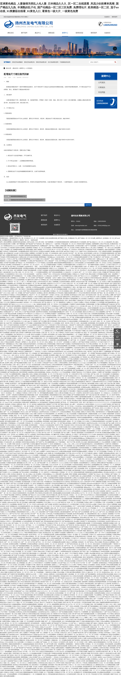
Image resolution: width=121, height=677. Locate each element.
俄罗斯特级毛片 (101, 412)
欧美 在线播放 (10, 427)
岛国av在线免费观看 (111, 285)
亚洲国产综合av (102, 646)
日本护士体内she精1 (81, 285)
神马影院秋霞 (35, 623)
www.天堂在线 (36, 340)
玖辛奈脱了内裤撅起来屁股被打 (19, 585)
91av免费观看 (12, 330)
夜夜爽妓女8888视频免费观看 (97, 581)
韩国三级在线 (16, 444)
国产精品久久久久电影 (52, 308)
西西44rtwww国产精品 (98, 468)
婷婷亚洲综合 (76, 296)
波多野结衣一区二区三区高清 (64, 540)
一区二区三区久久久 (67, 580)
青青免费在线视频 (13, 413)
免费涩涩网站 (6, 621)
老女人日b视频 (5, 249)
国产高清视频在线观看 (78, 395)
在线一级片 (104, 489)
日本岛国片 (13, 568)
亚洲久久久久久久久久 (67, 555)
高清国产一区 (32, 485)
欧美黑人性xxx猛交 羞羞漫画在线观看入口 (88, 442)
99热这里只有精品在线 (60, 381)
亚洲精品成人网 (21, 666)
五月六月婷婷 (99, 410)
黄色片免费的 (74, 396)
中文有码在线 (112, 346)
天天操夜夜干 (78, 336)
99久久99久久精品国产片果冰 (34, 378)
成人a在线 (58, 255)
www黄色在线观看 (113, 495)
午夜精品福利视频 (113, 563)
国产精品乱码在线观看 (24, 368)
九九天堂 (6, 302)
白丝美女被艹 (92, 379)
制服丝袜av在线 (60, 259)
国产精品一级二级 (102, 293)
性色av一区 (71, 534)
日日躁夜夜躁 (41, 500)
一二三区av (70, 268)
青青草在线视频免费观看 (84, 417)
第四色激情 (36, 447)
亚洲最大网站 (10, 430)
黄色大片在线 (97, 272)
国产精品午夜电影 (103, 283)
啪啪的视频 (110, 413)
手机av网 (57, 664)
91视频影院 (100, 249)
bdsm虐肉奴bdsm (58, 481)
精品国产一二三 (109, 631)
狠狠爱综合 (62, 302)
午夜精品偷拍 (54, 472)
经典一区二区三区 (72, 313)
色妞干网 (9, 323)
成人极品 (40, 668)
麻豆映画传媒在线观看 (39, 519)
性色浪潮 (55, 417)
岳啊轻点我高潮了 (45, 415)
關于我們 (24, 33)
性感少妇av (115, 597)
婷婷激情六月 (111, 608)
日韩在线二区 (29, 423)
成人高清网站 (37, 474)
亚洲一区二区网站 (42, 478)
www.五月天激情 (10, 385)
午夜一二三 (33, 272)
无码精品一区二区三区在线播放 (41, 247)
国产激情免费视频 (13, 649)
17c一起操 (70, 336)
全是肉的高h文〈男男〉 (32, 266)
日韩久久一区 (72, 664)
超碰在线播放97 (83, 474)
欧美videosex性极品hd (26, 315)
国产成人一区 (23, 410)
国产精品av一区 (20, 262)
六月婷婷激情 (89, 457)
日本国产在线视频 (42, 270)
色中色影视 (89, 295)
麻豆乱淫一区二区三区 (80, 508)
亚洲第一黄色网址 (72, 329)
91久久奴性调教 (19, 642)
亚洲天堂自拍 (62, 321)
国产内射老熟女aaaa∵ (80, 308)
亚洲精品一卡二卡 (108, 464)
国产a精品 (94, 623)
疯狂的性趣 (49, 670)
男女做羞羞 (29, 447)
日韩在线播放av (23, 396)
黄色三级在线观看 (52, 476)
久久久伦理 (16, 349)
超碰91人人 (55, 564)
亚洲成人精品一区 (38, 655)
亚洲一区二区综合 (101, 262)
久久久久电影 (59, 398)
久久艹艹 (101, 289)
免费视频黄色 (75, 517)
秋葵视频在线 (113, 427)
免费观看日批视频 (101, 481)
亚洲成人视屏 (88, 502)
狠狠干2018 (83, 251)
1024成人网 (83, 306)
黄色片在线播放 (36, 334)
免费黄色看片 (87, 455)
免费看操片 (65, 419)
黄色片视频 (20, 287)
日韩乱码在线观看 (18, 549)
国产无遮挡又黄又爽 (93, 368)
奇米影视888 (32, 478)
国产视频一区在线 (32, 666)
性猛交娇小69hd (77, 408)
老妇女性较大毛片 (42, 325)
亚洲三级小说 (67, 602)
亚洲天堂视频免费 (93, 308)
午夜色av (55, 379)
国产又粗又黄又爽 (109, 383)
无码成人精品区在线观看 (98, 255)
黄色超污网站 (8, 653)
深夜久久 (72, 485)
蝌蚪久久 (99, 540)
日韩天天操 (64, 583)
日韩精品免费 (58, 298)
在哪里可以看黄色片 (28, 296)
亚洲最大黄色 (89, 598)
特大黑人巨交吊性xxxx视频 (88, 504)
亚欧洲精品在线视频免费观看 (35, 289)
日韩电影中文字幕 (71, 355)
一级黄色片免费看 (45, 623)
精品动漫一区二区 (24, 438)
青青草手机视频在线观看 (79, 451)
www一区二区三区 (93, 306)
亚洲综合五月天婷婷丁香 (48, 649)
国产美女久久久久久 (84, 276)
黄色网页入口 (62, 413)
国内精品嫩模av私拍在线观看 (106, 379)
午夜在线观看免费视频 (19, 508)
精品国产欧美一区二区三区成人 (65, 406)
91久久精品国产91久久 (13, 449)
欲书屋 (17, 400)
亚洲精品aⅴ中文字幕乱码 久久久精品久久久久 (65, 306)
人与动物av (27, 340)
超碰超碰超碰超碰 (49, 489)
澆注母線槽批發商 (53, 62)
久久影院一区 (111, 279)
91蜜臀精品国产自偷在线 (107, 304)
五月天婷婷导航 (112, 391)
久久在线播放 (56, 323)
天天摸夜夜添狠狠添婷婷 (61, 242)
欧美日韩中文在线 (88, 393)
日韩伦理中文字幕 (77, 374)
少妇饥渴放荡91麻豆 (61, 574)
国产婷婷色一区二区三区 (21, 572)
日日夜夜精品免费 (106, 544)
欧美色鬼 (111, 261)
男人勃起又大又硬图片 (45, 361)
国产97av (67, 546)
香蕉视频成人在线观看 (42, 355)
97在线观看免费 (73, 447)
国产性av (77, 580)
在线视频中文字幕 (99, 330)
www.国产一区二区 (51, 627)
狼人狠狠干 (7, 483)
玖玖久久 (113, 396)
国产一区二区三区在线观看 (98, 364)
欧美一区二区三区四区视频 (33, 408)
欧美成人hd (110, 387)
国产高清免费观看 (70, 368)
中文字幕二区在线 (112, 642)
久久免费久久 (74, 342)
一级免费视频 (8, 651)
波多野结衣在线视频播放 (55, 470)
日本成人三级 (59, 295)
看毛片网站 (15, 638)
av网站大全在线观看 (111, 466)
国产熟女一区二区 (50, 289)
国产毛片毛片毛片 (15, 513)
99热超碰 (85, 279)
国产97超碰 (48, 504)
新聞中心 (65, 33)
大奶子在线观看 (60, 468)
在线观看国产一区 (96, 276)
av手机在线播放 (100, 419)
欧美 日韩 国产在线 (49, 349)
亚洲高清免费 (18, 576)
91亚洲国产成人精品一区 (43, 253)
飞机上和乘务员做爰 (83, 646)
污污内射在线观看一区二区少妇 (32, 346)
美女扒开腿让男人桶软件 (50, 461)
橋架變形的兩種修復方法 (18, 196)
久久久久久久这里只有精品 (103, 404)
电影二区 (40, 381)
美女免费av (55, 555)
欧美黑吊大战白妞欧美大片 (48, 336)
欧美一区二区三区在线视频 (74, 312)
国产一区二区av (100, 532)
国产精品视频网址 (90, 574)
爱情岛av (13, 287)
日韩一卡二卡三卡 (5, 321)
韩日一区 (99, 578)
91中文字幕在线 (63, 614)
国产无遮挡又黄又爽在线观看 (96, 547)
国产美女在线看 (24, 472)
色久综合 (37, 497)
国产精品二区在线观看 (17, 266)
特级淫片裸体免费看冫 (9, 666)
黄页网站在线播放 (28, 268)
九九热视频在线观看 (35, 653)
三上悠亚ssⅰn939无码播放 (66, 285)
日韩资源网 (106, 674)
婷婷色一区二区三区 (67, 257)
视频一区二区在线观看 (82, 534)
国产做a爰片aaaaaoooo (65, 578)
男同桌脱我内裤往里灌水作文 (53, 521)
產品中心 (38, 33)
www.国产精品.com (63, 563)
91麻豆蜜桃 (46, 291)
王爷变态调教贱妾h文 (22, 295)
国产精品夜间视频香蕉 (42, 268)
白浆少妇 (96, 253)
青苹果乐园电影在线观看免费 (63, 478)
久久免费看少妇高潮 (96, 447)
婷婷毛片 (47, 472)
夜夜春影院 (36, 538)
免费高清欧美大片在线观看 (78, 242)
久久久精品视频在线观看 (100, 376)
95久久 (112, 245)
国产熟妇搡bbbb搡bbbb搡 (26, 383)
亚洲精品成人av (71, 278)
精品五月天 (5, 504)
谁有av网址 (83, 517)
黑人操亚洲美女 (26, 449)
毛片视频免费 (8, 353)
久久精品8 (84, 491)
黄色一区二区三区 (24, 272)
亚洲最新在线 (107, 517)
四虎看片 (6, 359)
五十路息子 (42, 410)
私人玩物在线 (98, 319)
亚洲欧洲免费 (88, 327)
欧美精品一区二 (11, 393)
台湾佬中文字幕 (71, 597)
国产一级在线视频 (44, 419)
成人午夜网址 (68, 629)
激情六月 (110, 349)
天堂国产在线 (84, 274)
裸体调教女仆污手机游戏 (56, 293)
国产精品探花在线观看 (60, 646)
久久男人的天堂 (59, 651)
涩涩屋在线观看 (11, 340)
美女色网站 (21, 564)
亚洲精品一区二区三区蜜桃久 (75, 327)
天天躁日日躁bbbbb (14, 325)
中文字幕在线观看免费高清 (76, 429)
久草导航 (57, 632)
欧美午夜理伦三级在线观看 (40, 578)
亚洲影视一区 (62, 268)
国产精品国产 (40, 278)
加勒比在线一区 (14, 438)
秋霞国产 (54, 313)
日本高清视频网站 (60, 459)
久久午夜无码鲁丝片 (37, 563)
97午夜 (25, 651)
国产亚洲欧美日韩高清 (100, 666)
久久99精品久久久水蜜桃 (32, 642)
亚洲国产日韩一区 (82, 366)
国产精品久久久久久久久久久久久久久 (20, 304)
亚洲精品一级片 (36, 449)
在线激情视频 (37, 323)
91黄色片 (103, 264)
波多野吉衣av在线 (92, 423)
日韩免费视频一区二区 (95, 281)
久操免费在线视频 (25, 400)
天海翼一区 (20, 340)
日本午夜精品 (95, 425)
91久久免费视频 (21, 385)
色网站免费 (67, 330)
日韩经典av (51, 351)
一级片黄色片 (22, 289)
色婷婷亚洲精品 (82, 466)
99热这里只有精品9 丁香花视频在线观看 (60, 498)
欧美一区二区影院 (22, 487)
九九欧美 (75, 272)
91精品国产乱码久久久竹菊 (33, 432)
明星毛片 (89, 381)
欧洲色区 (11, 572)
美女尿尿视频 (91, 430)
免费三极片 (107, 589)
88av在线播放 (26, 429)
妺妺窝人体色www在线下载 (79, 281)
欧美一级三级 (98, 295)
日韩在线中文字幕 (54, 325)
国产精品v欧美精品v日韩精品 (75, 315)
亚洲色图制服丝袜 (25, 349)
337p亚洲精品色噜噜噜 (91, 389)
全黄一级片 (82, 402)
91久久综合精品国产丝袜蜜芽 (98, 500)
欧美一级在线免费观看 (42, 395)
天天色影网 (23, 359)
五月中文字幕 (12, 615)
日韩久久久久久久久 (18, 379)
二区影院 (87, 364)
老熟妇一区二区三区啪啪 (74, 421)
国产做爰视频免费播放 (23, 546)
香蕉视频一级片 (45, 538)
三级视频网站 (108, 436)
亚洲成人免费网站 (29, 253)
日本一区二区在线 (69, 247)
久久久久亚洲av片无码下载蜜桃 (68, 463)
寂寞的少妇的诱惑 (86, 259)
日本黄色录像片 (80, 245)
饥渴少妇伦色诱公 (32, 391)
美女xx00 (2, 674)
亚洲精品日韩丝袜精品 (35, 285)
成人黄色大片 (80, 634)
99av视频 (92, 553)
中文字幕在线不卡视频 (79, 330)
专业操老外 (63, 527)
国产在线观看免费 (26, 498)
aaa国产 (40, 666)
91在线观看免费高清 (107, 359)
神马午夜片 (108, 419)
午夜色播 (36, 517)
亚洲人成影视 (23, 638)
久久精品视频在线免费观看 (29, 381)
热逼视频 (67, 396)
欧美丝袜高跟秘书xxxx (52, 366)
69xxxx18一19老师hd (75, 393)
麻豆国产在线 (14, 332)
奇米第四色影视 (102, 270)
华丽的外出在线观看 (52, 391)
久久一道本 (11, 355)
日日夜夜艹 (39, 327)
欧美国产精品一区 (25, 353)
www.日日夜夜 (41, 495)
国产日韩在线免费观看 (56, 272)
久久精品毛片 (67, 272)
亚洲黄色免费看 (53, 338)
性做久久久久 (75, 251)
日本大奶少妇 (50, 593)
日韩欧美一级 (5, 491)
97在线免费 (20, 423)
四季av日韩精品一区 (92, 636)
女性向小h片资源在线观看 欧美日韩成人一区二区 (50, 597)
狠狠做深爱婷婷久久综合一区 (97, 663)
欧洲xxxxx (43, 370)
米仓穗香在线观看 (56, 419)
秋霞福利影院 (104, 478)
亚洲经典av (105, 336)
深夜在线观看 (57, 606)
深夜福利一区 (82, 542)
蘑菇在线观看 (112, 646)
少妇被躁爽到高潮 (23, 251)
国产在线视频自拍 (17, 276)
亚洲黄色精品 (103, 563)
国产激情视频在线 (104, 389)
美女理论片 (84, 268)
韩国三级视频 (38, 249)
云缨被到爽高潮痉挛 (12, 255)
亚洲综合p (19, 612)
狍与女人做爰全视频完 (112, 459)
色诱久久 (89, 648)
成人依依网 (13, 368)
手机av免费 (10, 376)
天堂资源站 (103, 261)
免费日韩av (30, 608)
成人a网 (90, 357)
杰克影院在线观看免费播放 (57, 270)
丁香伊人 (114, 632)
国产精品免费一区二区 (44, 463)
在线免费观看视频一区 (63, 340)
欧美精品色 (55, 253)
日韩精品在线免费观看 (73, 387)
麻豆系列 (67, 251)
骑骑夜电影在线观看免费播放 (94, 472)
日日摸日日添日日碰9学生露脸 (85, 600)
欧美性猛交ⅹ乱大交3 (77, 481)
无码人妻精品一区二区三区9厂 (54, 342)
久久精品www (48, 276)
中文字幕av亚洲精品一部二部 (95, 344)
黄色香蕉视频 (29, 595)
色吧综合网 (80, 325)
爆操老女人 (90, 530)
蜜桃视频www (10, 344)
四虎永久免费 (54, 387)
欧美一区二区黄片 (7, 308)
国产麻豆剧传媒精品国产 (44, 659)
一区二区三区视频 (106, 429)
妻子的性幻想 (114, 287)
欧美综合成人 (65, 325)
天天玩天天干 (47, 306)
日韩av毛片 (63, 632)
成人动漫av (89, 330)
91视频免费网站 (104, 287)
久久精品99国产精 (88, 427)
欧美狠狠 (35, 257)
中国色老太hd (64, 585)
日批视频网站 (69, 347)
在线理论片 (94, 329)
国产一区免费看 (16, 298)
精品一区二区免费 (85, 291)
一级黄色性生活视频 (50, 572)
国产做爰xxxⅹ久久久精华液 (102, 485)
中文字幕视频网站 (102, 363)
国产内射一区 (75, 340)
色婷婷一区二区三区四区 (76, 642)
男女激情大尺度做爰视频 (70, 298)
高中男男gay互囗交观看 (66, 261)
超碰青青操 (36, 427)
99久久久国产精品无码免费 (108, 306)
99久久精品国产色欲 (115, 559)
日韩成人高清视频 (90, 302)
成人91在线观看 (72, 413)
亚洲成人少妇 (38, 315)
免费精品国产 (44, 245)
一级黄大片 (77, 627)
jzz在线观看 (62, 329)
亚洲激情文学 (78, 672)
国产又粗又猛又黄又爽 (93, 395)
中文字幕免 (110, 614)
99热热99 (27, 625)
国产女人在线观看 (30, 434)
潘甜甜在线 (101, 332)
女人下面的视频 (60, 442)
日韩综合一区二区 (13, 281)
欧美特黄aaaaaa (23, 568)
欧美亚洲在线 (79, 351)
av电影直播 (63, 245)
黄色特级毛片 (48, 417)
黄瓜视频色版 (80, 497)
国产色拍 (111, 406)
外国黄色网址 (33, 570)
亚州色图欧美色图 (98, 315)
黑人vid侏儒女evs (109, 315)
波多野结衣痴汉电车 (102, 651)
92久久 (42, 366)
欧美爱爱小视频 (54, 355)
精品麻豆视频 (40, 559)
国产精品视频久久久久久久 (112, 463)
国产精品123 (32, 495)
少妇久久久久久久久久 (80, 540)
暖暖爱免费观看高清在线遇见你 (109, 602)
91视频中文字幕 (116, 442)
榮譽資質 (51, 33)
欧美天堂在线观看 (106, 498)
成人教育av (32, 396)
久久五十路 (107, 310)
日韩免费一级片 (91, 536)
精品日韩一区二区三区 (38, 619)
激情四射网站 (73, 583)
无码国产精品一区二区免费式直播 (57, 427)
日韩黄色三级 (54, 329)
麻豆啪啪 (43, 283)
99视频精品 (84, 625)
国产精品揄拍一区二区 (75, 279)
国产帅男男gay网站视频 (110, 338)
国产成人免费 (110, 423)
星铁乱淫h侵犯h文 (37, 276)
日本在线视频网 (64, 304)
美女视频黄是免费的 (112, 308)
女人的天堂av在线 (56, 430)
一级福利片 (105, 570)
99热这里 (18, 342)
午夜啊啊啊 (18, 317)
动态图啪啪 (13, 504)
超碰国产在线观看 (48, 346)
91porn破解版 (115, 430)
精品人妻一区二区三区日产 (59, 508)
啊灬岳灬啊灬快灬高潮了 (61, 553)
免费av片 (83, 412)
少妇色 (58, 257)
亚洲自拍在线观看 (26, 298)
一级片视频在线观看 (93, 264)
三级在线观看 (35, 336)
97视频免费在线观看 (112, 412)
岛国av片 (42, 627)
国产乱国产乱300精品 (18, 555)
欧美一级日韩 (65, 323)
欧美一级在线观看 (82, 323)
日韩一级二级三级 (54, 631)
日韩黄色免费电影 (32, 544)
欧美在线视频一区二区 (109, 366)
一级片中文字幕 (70, 442)
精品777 (78, 621)
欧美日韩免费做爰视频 (100, 529)
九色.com (52, 464)
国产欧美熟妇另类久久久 (73, 376)
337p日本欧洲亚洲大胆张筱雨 (58, 279)
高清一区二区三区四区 (35, 363)
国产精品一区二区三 (17, 646)
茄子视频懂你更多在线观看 (82, 519)
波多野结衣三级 (8, 300)
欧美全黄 (44, 340)
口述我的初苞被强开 (70, 417)
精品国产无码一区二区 (24, 504)
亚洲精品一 (98, 347)
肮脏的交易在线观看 (104, 440)
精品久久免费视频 (72, 542)
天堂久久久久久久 (37, 349)
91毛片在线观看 (100, 491)
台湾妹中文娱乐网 (82, 385)
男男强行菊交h (47, 323)
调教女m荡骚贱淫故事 (51, 610)
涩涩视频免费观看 (49, 327)
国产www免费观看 (66, 370)
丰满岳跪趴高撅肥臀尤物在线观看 (74, 598)
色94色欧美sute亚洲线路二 (71, 319)
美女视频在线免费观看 (104, 672)
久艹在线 (99, 517)
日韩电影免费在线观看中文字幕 (83, 257)
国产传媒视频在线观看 (88, 614)
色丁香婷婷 (94, 283)
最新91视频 (12, 559)
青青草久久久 (25, 329)
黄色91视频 (72, 300)
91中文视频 (55, 557)
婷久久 (70, 632)
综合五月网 (88, 315)
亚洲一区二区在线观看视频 (75, 487)
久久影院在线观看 (47, 608)
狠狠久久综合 (62, 278)
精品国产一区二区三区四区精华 (52, 568)
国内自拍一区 (8, 508)
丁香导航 (76, 529)
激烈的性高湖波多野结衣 (32, 245)
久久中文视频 (35, 259)
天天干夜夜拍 (41, 262)
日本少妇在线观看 (28, 274)
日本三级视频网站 (40, 593)
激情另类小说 (50, 357)
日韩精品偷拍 (27, 538)
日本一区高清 (67, 400)
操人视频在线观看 (77, 266)
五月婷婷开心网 (74, 585)
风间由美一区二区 (105, 395)
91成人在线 (66, 283)
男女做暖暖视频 (50, 442)
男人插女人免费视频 (97, 247)
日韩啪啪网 (3, 372)
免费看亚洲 (70, 532)
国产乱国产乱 (40, 442)
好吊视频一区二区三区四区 (27, 278)
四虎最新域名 (62, 313)
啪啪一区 (112, 661)
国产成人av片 (94, 512)
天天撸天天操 (43, 470)
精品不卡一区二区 (34, 295)
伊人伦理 (111, 478)
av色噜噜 (68, 385)
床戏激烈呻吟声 (68, 364)
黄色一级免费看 (113, 274)
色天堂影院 (114, 589)
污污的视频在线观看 (106, 425)
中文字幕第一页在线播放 (8, 612)
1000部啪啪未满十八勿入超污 (87, 321)
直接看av (71, 625)
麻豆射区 (105, 278)
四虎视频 (51, 478)
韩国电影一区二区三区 (30, 576)
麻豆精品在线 (101, 370)
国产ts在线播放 (4, 464)
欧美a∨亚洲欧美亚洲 (65, 408)
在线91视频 (53, 421)
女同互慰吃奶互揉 (5, 604)
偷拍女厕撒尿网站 (68, 334)
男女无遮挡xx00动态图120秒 (43, 493)
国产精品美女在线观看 (68, 570)
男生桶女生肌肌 (32, 281)
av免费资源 (30, 446)
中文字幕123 (21, 408)
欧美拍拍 (41, 544)
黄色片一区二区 (52, 359)
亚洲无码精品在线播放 (43, 434)
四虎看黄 (70, 529)
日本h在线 (55, 429)
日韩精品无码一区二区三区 (37, 357)
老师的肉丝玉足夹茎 (103, 434)
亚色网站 (112, 434)
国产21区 (78, 268)
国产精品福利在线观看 (25, 610)
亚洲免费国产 (37, 466)
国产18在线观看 (79, 468)
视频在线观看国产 (47, 466)
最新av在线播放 (29, 453)
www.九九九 (40, 591)
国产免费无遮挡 (86, 480)
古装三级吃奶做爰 (100, 527)
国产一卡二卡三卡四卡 (85, 272)
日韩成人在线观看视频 (107, 610)
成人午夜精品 (60, 332)
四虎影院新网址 (100, 497)
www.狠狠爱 (32, 325)
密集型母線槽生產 (41, 62)
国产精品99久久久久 (62, 625)
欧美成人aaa (100, 553)
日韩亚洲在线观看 (31, 555)
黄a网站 (53, 251)
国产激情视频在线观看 (101, 406)
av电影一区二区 (81, 368)
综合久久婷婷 (10, 317)
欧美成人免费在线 (37, 589)
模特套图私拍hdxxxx (27, 634)
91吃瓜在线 (78, 425)
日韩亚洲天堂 (92, 540)
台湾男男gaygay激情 (103, 245)
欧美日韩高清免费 (46, 547)
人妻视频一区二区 (47, 632)
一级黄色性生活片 (43, 576)
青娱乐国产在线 (70, 663)
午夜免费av (112, 376)
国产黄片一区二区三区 (113, 312)
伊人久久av (61, 666)
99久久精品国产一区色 (47, 259)
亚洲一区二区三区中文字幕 (112, 344)
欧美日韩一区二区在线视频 (108, 368)
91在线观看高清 (10, 274)
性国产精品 (26, 291)
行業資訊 (29, 68)
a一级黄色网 (52, 340)
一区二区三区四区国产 (105, 636)
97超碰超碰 (83, 585)
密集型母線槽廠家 (17, 62)
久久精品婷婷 (108, 242)
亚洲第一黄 (116, 349)
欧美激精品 (79, 570)
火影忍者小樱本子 (98, 351)
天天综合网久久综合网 (75, 289)
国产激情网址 (89, 485)
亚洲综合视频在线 (109, 457)
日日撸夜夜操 (115, 374)
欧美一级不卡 (109, 547)
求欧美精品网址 (78, 364)
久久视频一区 (8, 406)
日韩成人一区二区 (74, 495)
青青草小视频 (31, 566)
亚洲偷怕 (114, 525)
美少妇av (102, 308)
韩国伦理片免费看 (24, 476)
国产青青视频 (36, 587)
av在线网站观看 (91, 363)
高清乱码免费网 (68, 361)
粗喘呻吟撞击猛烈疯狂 (20, 242)
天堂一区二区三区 (5, 417)
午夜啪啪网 (80, 389)
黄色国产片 (73, 325)
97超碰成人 (78, 500)
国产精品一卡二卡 (72, 459)
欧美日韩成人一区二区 (36, 534)
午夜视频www (51, 257)
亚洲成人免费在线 (22, 330)
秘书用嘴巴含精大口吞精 (69, 276)
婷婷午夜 (63, 497)
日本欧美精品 (101, 521)
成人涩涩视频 (18, 283)
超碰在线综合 (54, 408)
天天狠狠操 (114, 417)
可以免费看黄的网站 (15, 374)
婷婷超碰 (48, 278)
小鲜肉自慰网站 (17, 346)
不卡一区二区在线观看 (62, 389)
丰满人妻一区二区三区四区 (111, 319)
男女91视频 (98, 542)
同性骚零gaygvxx (17, 578)
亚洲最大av (16, 353)
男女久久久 (5, 513)
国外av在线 (30, 242)
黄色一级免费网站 (59, 644)
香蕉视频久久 (31, 327)
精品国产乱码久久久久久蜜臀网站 (65, 661)
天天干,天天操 (113, 549)
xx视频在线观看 (93, 413)
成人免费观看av (50, 515)
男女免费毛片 (33, 361)
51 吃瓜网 (88, 370)
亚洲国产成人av (38, 657)
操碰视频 (69, 446)
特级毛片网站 (91, 412)
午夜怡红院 (62, 487)
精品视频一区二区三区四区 (24, 427)
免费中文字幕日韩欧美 (66, 308)
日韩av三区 (92, 534)
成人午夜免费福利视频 (58, 453)
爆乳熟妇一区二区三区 (90, 334)
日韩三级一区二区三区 (48, 332)
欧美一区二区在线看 (31, 300)
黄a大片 (61, 417)
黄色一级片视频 (78, 287)
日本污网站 (47, 502)
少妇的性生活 (40, 398)
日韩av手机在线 (104, 244)
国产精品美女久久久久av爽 (22, 334)
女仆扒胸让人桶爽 (108, 295)
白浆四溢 (67, 481)
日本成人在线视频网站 (114, 262)
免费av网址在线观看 (25, 519)
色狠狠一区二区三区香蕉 (67, 378)
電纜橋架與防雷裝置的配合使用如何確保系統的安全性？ (27, 200)
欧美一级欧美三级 (58, 546)
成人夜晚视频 (110, 512)
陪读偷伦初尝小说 (36, 291)
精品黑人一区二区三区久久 (54, 400)
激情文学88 (26, 317)
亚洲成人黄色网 (80, 247)
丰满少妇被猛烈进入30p (38, 317)
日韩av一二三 (61, 315)
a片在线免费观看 (90, 262)
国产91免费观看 (5, 332)
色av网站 (77, 521)
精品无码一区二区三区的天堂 (75, 489)
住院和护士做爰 (22, 366)
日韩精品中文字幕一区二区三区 (56, 523)
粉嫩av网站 (25, 374)
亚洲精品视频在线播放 (98, 300)
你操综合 (53, 310)
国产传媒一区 (57, 447)
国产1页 (62, 376)
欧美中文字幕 (59, 425)
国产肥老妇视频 (28, 249)
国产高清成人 (106, 257)
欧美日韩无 (87, 464)
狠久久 (88, 247)
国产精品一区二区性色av (69, 249)
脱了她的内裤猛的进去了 (45, 353)
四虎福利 (8, 404)
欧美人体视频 (34, 374)
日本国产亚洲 (22, 557)
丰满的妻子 (83, 340)
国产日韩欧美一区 (70, 634)
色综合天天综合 (17, 651)
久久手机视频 (28, 323)
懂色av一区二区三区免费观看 (99, 266)
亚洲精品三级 (45, 279)
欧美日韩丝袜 (57, 547)
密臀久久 (7, 298)
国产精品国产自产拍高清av (34, 244)
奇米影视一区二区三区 (72, 270)
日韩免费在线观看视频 (98, 313)
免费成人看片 (31, 430)
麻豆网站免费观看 (75, 572)
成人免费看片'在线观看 (59, 532)
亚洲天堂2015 (34, 251)
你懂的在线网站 (33, 663)
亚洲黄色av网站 (86, 387)
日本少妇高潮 (9, 642)
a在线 (93, 519)
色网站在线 (22, 257)
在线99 (43, 295)
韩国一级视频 (92, 549)
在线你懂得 (42, 512)
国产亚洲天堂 (70, 525)
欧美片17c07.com (51, 500)
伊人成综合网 (28, 466)
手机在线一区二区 (49, 468)
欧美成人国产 (105, 506)
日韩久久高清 (67, 430)
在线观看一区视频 (7, 415)
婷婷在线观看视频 (39, 372)
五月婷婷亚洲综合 (13, 285)
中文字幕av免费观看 (88, 349)
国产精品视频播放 (78, 370)
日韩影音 (24, 310)
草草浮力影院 (60, 663)
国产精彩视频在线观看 (14, 296)
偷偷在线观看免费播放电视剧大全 (64, 262)
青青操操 (114, 323)
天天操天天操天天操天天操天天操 (43, 298)
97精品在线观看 (9, 342)
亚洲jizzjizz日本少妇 (40, 634)
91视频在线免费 (82, 413)
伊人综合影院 (83, 298)
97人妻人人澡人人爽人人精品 (112, 604)
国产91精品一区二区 (114, 353)
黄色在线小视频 (85, 653)
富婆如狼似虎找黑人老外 (60, 300)
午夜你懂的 (3, 557)
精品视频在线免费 (86, 376)
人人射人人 (22, 281)
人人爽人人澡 (34, 512)
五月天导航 (86, 374)
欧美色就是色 (92, 521)
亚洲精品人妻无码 (42, 293)
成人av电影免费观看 (79, 446)
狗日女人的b (24, 412)
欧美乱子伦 (3, 330)
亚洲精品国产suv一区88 (11, 312)
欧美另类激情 (88, 253)
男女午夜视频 (113, 268)
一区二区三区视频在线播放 (48, 264)
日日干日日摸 (40, 308)
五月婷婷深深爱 (73, 461)
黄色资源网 (42, 391)
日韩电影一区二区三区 (66, 472)
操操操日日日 (49, 330)
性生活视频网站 (101, 312)
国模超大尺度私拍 (22, 393)
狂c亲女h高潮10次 (91, 446)
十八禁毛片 (50, 553)
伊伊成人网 (91, 491)
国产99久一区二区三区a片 (31, 264)
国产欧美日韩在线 (72, 544)
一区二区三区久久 (106, 627)
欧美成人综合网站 (6, 264)
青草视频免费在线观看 (16, 268)
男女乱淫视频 (76, 412)
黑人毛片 (62, 355)
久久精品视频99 (51, 634)
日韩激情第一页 (111, 580)
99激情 (96, 619)
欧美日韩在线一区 (20, 430)
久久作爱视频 (100, 302)
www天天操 (79, 455)
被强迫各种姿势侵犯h (29, 344)
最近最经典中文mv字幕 (11, 272)
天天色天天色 (10, 447)
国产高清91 (10, 655)
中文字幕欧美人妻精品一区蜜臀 (92, 372)
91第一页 (87, 266)
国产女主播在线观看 (81, 379)
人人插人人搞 (97, 570)
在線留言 (107, 17)
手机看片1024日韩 (6, 346)
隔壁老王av (11, 446)
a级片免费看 (65, 485)
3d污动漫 (29, 257)
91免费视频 (55, 415)
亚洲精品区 (83, 566)
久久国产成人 (73, 623)
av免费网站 (7, 536)
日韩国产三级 (47, 274)
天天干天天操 (47, 249)
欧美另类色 (31, 330)
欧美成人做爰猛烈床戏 (39, 404)
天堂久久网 (110, 255)
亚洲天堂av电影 (7, 364)
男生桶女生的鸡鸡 (109, 472)
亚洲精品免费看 (112, 483)
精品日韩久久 (46, 449)
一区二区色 (23, 649)
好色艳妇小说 (58, 595)
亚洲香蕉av (91, 340)
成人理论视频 (63, 429)
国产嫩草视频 (55, 376)
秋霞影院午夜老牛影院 (28, 308)
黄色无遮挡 (96, 544)
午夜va (21, 583)
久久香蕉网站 (97, 502)
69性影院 (106, 268)
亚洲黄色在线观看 (57, 653)
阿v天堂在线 (64, 495)
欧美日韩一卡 (116, 470)
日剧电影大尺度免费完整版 (96, 285)
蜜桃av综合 (87, 487)
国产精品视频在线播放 (21, 363)
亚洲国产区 (67, 266)
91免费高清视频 (19, 300)
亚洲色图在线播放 (66, 274)
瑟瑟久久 (102, 653)
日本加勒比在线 (86, 255)
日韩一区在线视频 (107, 502)
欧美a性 (77, 625)
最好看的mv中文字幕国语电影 (39, 585)
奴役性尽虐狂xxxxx (52, 451)
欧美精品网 (96, 489)
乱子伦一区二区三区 (87, 493)
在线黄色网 (101, 617)
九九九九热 (18, 291)
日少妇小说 (82, 436)
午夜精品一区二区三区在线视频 (97, 451)
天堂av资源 (100, 466)
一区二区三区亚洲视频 (11, 534)
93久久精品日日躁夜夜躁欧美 (76, 381)
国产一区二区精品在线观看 (53, 621)
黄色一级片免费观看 (47, 242)
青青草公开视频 (38, 672)
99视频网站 (9, 283)
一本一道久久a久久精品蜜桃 (112, 247)
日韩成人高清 (101, 504)
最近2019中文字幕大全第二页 (96, 415)
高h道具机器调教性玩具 (59, 483)
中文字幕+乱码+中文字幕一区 (62, 374)
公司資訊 (101, 82)
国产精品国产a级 (38, 521)
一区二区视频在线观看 (65, 640)
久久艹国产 (65, 606)
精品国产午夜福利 (61, 529)
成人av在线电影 (69, 351)
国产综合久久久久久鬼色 (8, 546)
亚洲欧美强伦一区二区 (38, 319)
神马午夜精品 (111, 481)
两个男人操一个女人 (103, 625)
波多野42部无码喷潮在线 (46, 459)
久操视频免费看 (91, 629)
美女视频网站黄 (16, 429)
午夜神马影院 (16, 457)
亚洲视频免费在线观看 (59, 542)
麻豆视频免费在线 (110, 302)
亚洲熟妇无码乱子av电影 (96, 361)
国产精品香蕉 (47, 657)
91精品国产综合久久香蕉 (72, 259)
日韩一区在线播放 (53, 383)
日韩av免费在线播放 (112, 564)
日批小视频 (108, 330)
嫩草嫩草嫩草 (48, 629)
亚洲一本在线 (31, 559)
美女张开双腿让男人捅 (46, 266)
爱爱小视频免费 (50, 398)
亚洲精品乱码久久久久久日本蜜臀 (14, 245)
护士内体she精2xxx (11, 425)
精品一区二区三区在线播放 (25, 602)
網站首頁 (11, 33)
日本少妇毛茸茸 (59, 347)
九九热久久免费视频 (12, 261)
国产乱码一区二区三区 (92, 478)
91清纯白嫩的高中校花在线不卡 (39, 444)
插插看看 (29, 247)
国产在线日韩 (110, 497)
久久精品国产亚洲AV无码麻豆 (17, 247)
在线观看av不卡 (26, 627)
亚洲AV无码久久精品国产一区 (81, 353)
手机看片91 (31, 359)
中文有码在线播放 (96, 523)
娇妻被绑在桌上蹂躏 (16, 347)
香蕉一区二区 (27, 404)
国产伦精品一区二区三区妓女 (95, 398)
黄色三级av (96, 602)
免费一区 (87, 283)
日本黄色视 (49, 410)
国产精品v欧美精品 (66, 423)
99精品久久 (76, 274)
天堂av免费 (109, 313)
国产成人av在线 (83, 589)
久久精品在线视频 (72, 321)
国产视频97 (17, 310)
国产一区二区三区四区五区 (12, 542)
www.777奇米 (20, 595)
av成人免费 (33, 413)
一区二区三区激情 (76, 349)
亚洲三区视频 (67, 395)
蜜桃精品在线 (100, 664)
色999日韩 (81, 249)
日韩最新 (35, 353)
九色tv (30, 657)
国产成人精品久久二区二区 (95, 242)
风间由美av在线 (92, 251)
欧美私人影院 (75, 587)
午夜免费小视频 (12, 351)
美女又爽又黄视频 (6, 338)
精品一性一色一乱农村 (104, 321)
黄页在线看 (48, 559)
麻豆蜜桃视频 (77, 470)
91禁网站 (48, 313)
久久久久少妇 (113, 355)
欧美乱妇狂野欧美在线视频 (105, 574)
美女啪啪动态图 (49, 595)
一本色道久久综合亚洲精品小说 (87, 461)
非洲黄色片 (91, 298)
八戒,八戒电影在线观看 (105, 251)
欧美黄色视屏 (62, 421)
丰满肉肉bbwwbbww (48, 255)
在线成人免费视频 (33, 415)
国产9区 (64, 440)
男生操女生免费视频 (109, 542)
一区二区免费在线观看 (17, 466)
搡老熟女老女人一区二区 (80, 361)
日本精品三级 (80, 485)
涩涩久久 (9, 521)
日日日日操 (102, 423)
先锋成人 (48, 372)
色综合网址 (71, 310)
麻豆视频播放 (88, 489)
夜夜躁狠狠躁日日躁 (56, 395)
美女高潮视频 (92, 270)
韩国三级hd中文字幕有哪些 (67, 391)
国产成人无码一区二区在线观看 (100, 374)
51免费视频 (62, 415)
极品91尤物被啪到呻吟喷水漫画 (93, 631)
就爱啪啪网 (95, 244)
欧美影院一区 (113, 293)
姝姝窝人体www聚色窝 (8, 589)
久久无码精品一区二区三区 (83, 608)
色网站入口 (70, 302)
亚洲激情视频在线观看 (21, 357)
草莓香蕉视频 (51, 344)
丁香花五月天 (103, 391)
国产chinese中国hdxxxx (88, 495)
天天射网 (44, 334)
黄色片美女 (35, 400)
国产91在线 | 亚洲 (111, 291)
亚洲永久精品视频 (19, 500)
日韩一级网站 (89, 642)
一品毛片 (54, 278)
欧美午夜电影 (37, 332)
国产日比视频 (43, 321)
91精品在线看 (84, 359)
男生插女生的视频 (70, 561)
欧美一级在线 (87, 287)
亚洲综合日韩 (72, 646)
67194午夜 (65, 255)
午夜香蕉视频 (34, 470)
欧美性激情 (17, 308)
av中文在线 (46, 423)
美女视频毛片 (36, 457)
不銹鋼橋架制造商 (65, 62)
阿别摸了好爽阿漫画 (25, 332)
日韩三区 (73, 323)
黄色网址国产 (70, 468)
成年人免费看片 (41, 451)
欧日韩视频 (72, 346)
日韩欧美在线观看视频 (74, 449)
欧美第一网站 (116, 476)
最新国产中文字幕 (51, 404)
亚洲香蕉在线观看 (104, 329)
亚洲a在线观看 (105, 551)
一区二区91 (31, 651)
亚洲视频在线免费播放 (38, 368)
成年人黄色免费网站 (6, 242)
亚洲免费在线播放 (89, 410)
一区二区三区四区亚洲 (17, 464)
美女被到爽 (80, 619)
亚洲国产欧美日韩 (78, 632)
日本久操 (107, 361)
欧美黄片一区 (28, 302)
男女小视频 (19, 344)
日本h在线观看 (79, 262)
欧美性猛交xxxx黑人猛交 (77, 295)
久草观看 (95, 417)
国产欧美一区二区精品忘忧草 (69, 402)
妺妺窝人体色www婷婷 (69, 549)
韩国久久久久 (53, 268)
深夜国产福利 (105, 396)
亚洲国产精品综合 (76, 372)
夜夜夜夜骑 (80, 432)
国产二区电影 (50, 295)
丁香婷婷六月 (116, 544)
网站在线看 (70, 245)
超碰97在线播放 (84, 668)
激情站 (100, 657)
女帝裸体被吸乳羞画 (69, 264)
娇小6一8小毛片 (57, 249)
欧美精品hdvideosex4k (17, 378)
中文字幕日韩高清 (94, 359)
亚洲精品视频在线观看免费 (83, 317)
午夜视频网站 (9, 334)
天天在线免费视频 (19, 279)
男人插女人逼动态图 (45, 429)
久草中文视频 (55, 378)
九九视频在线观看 (44, 440)
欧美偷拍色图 (36, 364)
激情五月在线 (116, 517)
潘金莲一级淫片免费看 (63, 349)
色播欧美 (66, 595)
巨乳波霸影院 (76, 491)
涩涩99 (68, 517)
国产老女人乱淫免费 (17, 483)
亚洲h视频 (46, 421)
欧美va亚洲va (75, 493)
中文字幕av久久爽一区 (87, 655)
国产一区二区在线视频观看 (12, 412)
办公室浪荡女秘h (5, 619)
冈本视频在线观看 (62, 289)
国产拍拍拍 (35, 627)
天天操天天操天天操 (84, 313)
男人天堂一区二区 (31, 463)
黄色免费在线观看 (93, 568)
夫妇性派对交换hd (79, 347)
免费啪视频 (107, 351)
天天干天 (40, 529)
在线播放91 (88, 325)
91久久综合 (7, 293)
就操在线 (118, 529)
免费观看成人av (34, 402)
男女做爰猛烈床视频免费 (45, 300)
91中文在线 (34, 429)
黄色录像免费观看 (97, 325)
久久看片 (98, 430)
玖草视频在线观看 (102, 274)
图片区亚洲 (59, 251)
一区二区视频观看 (37, 674)
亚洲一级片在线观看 (110, 638)
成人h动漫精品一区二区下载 (31, 283)
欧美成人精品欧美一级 (66, 338)
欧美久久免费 (106, 281)
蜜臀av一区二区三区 (103, 585)
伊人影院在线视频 (26, 655)
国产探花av (90, 542)
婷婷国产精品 (36, 600)
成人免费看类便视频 (16, 249)
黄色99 (114, 519)
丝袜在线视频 (56, 583)
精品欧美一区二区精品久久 (103, 393)
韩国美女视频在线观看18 (111, 553)
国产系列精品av (97, 338)
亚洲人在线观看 (101, 296)
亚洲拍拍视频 (90, 304)
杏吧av (15, 547)
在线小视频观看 (98, 457)
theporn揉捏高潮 (26, 581)
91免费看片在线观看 (11, 455)
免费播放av (62, 383)
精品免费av (45, 408)
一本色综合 (37, 351)
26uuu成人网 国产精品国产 (48, 536)
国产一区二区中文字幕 (87, 319)
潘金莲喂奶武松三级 (93, 513)
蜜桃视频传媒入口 (110, 398)
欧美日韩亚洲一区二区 (88, 510)
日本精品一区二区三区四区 (17, 527)
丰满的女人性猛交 (9, 672)
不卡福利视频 (39, 453)
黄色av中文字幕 (110, 300)
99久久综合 (19, 274)
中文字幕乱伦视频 (31, 500)
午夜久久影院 (10, 400)
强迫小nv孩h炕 (89, 419)
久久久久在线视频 (13, 472)
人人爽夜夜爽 (34, 329)
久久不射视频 (8, 349)
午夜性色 (48, 638)
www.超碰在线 (13, 396)
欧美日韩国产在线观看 (16, 419)
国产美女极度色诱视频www (77, 438)
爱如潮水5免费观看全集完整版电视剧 (30, 255)
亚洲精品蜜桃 (45, 310)
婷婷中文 (37, 279)
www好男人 (116, 491)
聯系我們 (114, 17)
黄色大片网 (73, 419)
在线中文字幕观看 (100, 298)
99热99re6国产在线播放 (84, 244)
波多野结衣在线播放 (42, 312)
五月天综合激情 (8, 593)
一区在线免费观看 (11, 674)
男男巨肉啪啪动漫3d (12, 257)
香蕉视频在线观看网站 (109, 276)
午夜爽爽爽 (22, 261)
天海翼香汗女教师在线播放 (77, 304)
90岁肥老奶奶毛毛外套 (78, 344)
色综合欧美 (88, 338)
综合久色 (97, 519)
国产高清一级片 (85, 551)
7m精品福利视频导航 (68, 547)
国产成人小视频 (54, 245)
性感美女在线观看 (44, 251)
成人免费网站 (20, 434)
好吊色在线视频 (112, 581)
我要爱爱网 (64, 357)
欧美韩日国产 (106, 430)
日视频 (104, 272)
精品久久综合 (108, 289)
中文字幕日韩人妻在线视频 (86, 383)
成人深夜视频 (17, 442)
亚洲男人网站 (9, 363)
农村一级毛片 (108, 325)
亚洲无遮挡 (16, 653)
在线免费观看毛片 (92, 378)
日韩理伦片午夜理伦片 (14, 319)
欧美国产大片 (57, 276)
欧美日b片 (110, 296)
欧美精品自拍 (47, 532)
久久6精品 (98, 336)
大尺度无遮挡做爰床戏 (83, 346)
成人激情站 (43, 646)
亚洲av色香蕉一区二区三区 (34, 640)
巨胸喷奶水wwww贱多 (16, 302)
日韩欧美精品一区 (83, 355)
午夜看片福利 (62, 627)
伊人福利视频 (90, 347)
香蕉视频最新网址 (24, 480)
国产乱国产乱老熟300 (29, 293)
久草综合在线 (56, 274)
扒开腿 (97, 304)
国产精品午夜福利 (47, 510)
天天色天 (36, 602)
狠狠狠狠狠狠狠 (27, 600)
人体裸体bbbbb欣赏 (66, 551)
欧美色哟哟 (51, 334)
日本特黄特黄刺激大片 (16, 468)
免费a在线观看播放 (61, 534)
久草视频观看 (71, 523)
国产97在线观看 (74, 436)
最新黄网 (85, 581)
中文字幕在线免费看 (93, 261)
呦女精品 (70, 508)
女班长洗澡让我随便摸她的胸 (24, 672)
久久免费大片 (12, 608)
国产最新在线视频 (13, 580)
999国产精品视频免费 (29, 270)
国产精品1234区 (31, 385)
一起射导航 (56, 244)
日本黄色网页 (89, 619)
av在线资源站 (17, 402)
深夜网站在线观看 (54, 457)
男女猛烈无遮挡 (7, 627)
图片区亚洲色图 (52, 321)
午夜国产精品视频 (9, 495)
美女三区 (22, 510)
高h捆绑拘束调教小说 (22, 529)
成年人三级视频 (114, 278)
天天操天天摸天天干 (112, 264)
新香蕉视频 (91, 323)
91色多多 (108, 370)
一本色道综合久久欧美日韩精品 (85, 404)
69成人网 (6, 466)
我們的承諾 (79, 33)
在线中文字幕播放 (102, 355)
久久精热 (29, 261)
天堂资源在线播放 (64, 281)
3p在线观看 (49, 262)
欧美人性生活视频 (23, 425)
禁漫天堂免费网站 (114, 634)
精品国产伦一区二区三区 (30, 419)
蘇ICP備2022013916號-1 (60, 234)
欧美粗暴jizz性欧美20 (69, 530)
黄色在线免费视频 (82, 649)
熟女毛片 (85, 500)
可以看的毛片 (97, 257)
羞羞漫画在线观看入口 (82, 310)
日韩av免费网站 (105, 621)
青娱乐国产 (110, 529)
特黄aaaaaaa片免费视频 (104, 534)
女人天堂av (71, 608)
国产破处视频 (115, 449)
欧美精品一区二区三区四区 (9, 366)
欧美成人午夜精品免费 (10, 251)
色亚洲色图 (46, 378)
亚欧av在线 (41, 551)
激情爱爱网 (32, 591)
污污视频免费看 (59, 330)
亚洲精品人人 (25, 461)
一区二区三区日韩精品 (56, 396)
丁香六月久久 (114, 623)
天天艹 (75, 506)
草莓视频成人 (12, 423)
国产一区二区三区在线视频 (25, 421)
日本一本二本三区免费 (77, 283)
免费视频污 (117, 359)
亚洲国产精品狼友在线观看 (31, 347)
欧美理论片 (94, 342)
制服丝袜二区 (53, 578)
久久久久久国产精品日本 (90, 289)
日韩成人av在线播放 (34, 310)
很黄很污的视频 (60, 327)
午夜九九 (9, 259)
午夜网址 (60, 264)
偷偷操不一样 (12, 629)
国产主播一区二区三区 (74, 510)
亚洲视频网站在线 (97, 464)
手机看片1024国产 (66, 457)
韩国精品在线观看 (54, 402)
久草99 (35, 551)
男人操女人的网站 (74, 653)
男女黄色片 (63, 449)
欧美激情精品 (44, 402)
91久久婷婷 (86, 421)
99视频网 (47, 508)
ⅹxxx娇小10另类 (19, 253)
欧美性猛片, (14, 383)
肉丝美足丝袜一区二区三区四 (62, 353)
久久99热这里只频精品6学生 (62, 296)
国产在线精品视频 (5, 555)
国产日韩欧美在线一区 (44, 385)
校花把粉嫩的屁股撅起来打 (57, 312)
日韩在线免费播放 (111, 332)
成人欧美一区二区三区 (29, 451)
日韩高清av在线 (21, 559)
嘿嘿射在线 (13, 289)
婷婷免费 (51, 664)
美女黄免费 (105, 649)
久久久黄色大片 (108, 408)
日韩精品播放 (77, 581)
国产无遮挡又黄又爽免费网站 (12, 306)
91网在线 (43, 506)
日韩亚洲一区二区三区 (47, 661)
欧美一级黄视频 (75, 291)
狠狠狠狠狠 (69, 644)
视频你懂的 (4, 423)
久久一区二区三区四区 (96, 268)
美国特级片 (95, 287)
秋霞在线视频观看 (101, 495)
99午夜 (74, 385)
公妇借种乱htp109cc (44, 612)
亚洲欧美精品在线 (33, 366)
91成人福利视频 (26, 589)
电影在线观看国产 (110, 249)
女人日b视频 (97, 429)
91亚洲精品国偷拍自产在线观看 (29, 370)
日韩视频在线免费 (18, 323)
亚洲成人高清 (8, 547)
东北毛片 (43, 427)
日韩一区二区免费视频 (37, 572)
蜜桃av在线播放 (72, 466)
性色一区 (87, 468)
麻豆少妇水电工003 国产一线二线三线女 (71, 253)
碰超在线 (111, 266)
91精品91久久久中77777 (54, 283)
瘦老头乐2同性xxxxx (89, 312)
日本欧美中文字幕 (81, 561)
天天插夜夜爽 (45, 387)
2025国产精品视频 (9, 262)
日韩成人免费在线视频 (105, 446)
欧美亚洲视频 (62, 359)
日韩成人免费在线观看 (57, 648)
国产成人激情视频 (61, 310)
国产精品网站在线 (13, 372)
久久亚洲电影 (4, 315)
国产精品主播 (23, 580)
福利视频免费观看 (111, 508)
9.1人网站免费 (57, 474)
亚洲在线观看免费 (72, 383)
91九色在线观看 (44, 329)
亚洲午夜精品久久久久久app (77, 363)
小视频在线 (54, 640)
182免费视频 (44, 664)
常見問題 (101, 92)
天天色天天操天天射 (8, 291)
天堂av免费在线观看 (23, 470)
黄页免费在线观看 (10, 421)
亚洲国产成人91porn (80, 261)
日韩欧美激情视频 (57, 247)
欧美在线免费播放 (78, 457)
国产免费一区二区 (20, 446)
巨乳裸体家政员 (33, 410)
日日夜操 (21, 489)
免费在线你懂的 (48, 296)
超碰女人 (95, 608)
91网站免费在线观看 (65, 451)
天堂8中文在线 (69, 332)
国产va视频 (62, 387)
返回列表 (88, 205)
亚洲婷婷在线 (23, 285)
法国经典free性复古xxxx (99, 381)
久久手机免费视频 (74, 255)
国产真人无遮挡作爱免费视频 (22, 259)
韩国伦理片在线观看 (41, 383)
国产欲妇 (108, 323)
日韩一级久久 (17, 364)
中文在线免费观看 (46, 580)
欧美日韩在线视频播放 (111, 480)
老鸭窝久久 (25, 342)
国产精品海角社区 (38, 261)
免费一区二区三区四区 (98, 291)
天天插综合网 (8, 442)
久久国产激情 (25, 444)
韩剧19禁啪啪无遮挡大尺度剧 (101, 449)
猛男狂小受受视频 (20, 376)
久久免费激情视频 (59, 410)
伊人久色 (109, 629)
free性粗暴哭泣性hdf (115, 489)
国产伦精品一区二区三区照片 (26, 398)
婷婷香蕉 (113, 389)
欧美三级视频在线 (55, 444)
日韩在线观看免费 (41, 359)
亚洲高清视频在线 (46, 447)
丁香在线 (73, 432)
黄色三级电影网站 (88, 557)
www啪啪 (116, 313)
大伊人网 (38, 242)
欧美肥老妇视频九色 (95, 366)
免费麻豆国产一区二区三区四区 (87, 657)
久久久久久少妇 (90, 497)
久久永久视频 (116, 672)
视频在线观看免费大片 (71, 293)
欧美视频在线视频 (58, 480)
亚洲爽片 (6, 368)
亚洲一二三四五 (38, 574)
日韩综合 (93, 463)
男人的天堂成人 (76, 602)
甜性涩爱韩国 (23, 372)
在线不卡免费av (79, 302)
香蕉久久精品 (99, 383)
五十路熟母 (34, 321)
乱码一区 (29, 417)
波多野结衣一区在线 (17, 619)
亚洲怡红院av (106, 572)
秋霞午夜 (108, 444)
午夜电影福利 (102, 608)
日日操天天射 (13, 540)
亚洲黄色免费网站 (42, 272)
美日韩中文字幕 (18, 389)
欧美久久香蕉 (6, 474)
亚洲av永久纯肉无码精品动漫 (93, 278)
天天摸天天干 (75, 538)
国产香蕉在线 (111, 272)
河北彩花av (78, 406)
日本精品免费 (85, 627)
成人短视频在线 (8, 253)
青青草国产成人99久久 (12, 410)
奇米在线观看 (100, 323)
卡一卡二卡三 (63, 366)
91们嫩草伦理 (29, 279)
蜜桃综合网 (38, 306)
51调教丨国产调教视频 (18, 244)
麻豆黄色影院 (21, 629)
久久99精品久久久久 (17, 532)
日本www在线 (41, 281)
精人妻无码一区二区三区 (36, 342)
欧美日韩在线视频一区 (80, 513)
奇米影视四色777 (31, 262)
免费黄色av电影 (106, 519)
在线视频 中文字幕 (14, 597)
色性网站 (42, 400)
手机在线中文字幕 (50, 525)
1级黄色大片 (55, 612)
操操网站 (31, 372)
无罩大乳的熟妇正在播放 (42, 487)
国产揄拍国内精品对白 (86, 444)
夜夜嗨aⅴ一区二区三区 (45, 583)
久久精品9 (80, 278)
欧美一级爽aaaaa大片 (99, 259)
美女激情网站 (101, 629)
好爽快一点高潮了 (17, 338)
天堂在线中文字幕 (92, 538)
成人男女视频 (24, 502)
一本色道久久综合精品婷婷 (46, 425)
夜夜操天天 (55, 463)
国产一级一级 (4, 493)
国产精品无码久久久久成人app (21, 321)
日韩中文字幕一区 (78, 338)
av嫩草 (57, 551)
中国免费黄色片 (67, 287)
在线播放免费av (62, 336)
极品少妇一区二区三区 (101, 427)
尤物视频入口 (14, 278)
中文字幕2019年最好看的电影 (76, 591)
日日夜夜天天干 (81, 264)
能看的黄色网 (16, 631)
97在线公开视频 (87, 449)
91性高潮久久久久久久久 (63, 491)
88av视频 (65, 474)
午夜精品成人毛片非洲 (83, 300)
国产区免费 (3, 472)
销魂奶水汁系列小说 (49, 529)
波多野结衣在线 (44, 412)
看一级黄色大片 (48, 244)
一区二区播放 (27, 276)
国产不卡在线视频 (90, 245)
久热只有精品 (48, 379)
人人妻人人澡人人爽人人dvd (53, 319)
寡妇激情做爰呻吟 (65, 512)
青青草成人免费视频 (21, 495)
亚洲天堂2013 (49, 570)
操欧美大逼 (39, 564)
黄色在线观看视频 (104, 417)
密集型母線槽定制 (29, 62)
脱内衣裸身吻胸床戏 (28, 306)
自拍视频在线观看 (13, 570)
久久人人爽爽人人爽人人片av (45, 389)
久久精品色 (103, 513)
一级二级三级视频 (28, 406)
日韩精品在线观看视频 (81, 440)
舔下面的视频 (107, 372)
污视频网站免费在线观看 (83, 523)
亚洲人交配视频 (103, 538)
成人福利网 (112, 557)
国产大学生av (39, 468)
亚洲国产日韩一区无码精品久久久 (66, 649)
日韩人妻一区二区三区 (83, 674)
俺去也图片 (92, 355)
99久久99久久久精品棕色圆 (100, 317)
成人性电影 (81, 419)
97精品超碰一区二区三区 (68, 244)
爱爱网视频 (42, 257)
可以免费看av (98, 595)
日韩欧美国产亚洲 (90, 249)
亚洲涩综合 (9, 279)
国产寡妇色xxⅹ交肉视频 (113, 415)
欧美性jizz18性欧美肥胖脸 (21, 664)
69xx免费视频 (38, 421)
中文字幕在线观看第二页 (49, 413)
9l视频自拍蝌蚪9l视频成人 (93, 498)
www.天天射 (8, 402)
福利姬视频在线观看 (85, 396)
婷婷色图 (51, 517)
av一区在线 (63, 559)
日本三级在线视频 (78, 578)
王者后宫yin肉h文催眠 (39, 670)
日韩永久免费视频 (111, 504)
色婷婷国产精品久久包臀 (50, 285)
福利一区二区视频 (17, 293)
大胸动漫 (101, 623)
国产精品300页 (49, 540)
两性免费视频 (17, 521)
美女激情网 (30, 493)
